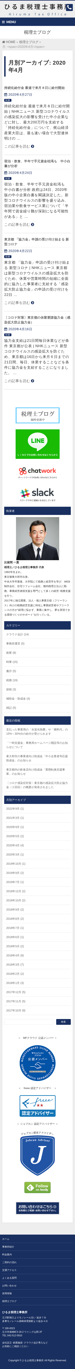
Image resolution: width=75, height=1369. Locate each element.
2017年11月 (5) (15, 1001)
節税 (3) (11, 689)
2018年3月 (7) (15, 964)
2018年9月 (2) (15, 909)
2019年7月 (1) (15, 882)
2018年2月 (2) (15, 973)
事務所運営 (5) (15, 643)
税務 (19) (12, 680)
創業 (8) (11, 652)
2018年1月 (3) (15, 983)
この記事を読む (17, 146)
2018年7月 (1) (15, 927)
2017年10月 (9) (15, 1010)
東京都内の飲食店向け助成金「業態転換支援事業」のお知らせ (35, 771)
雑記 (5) (11, 707)
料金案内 (7, 1254)
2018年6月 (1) (15, 937)
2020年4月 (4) (15, 845)
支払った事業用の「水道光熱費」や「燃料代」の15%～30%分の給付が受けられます (37, 731)
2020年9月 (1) (15, 827)
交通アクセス (9, 1270)
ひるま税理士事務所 (33, 1360)
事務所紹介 (8, 1246)
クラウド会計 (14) (17, 634)
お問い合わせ (9, 1285)
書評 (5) (11, 671)
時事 (7, 100)
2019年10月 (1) (15, 863)
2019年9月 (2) (15, 872)
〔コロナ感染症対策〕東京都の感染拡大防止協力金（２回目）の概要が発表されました (37, 785)
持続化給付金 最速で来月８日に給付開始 (34, 88)
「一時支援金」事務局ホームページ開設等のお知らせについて (37, 745)
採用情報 (7, 1293)
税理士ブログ (9, 1301)
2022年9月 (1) (15, 808)
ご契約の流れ (9, 1262)
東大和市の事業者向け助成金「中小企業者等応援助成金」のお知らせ (37, 758)
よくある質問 (9, 1277)
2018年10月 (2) (15, 900)
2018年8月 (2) (15, 918)
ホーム (5, 1239)
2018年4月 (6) (15, 955)
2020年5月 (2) (15, 836)
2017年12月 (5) (15, 992)
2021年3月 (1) (15, 817)
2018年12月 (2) (15, 891)
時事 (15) (12, 661)
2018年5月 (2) (15, 946)
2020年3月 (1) (15, 854)
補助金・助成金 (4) (18, 698)
